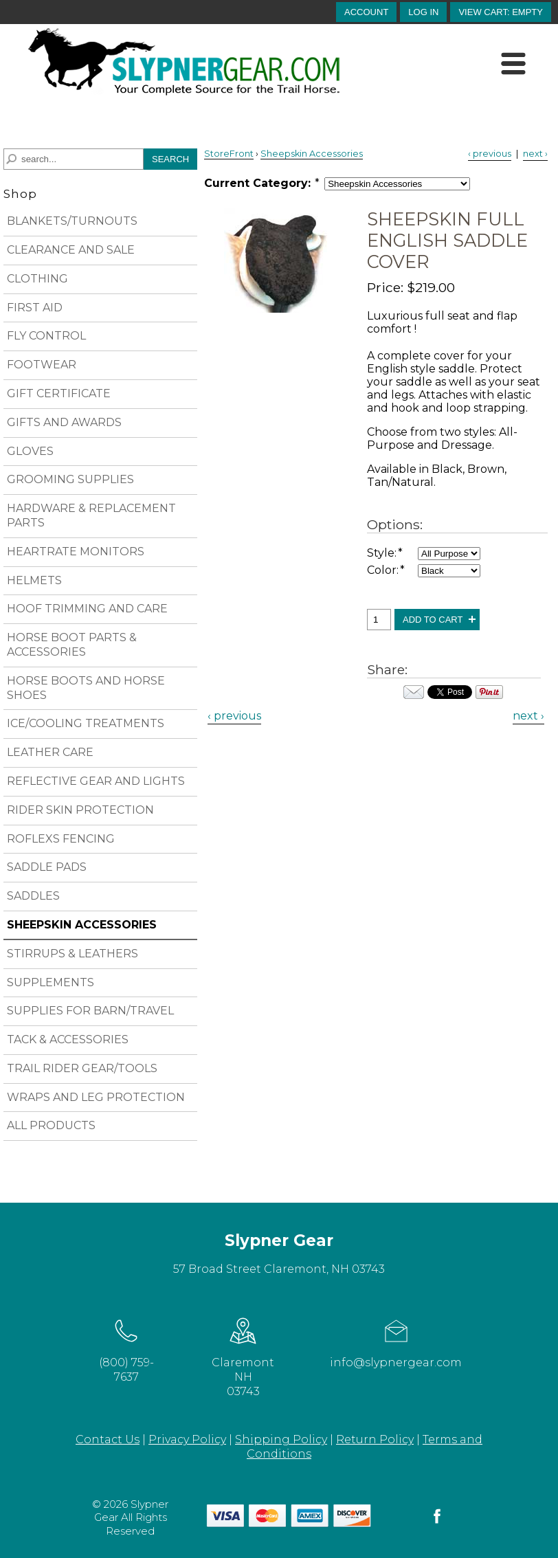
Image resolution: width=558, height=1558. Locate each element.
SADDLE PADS (47, 866)
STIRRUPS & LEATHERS (72, 953)
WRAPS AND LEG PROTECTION (96, 1097)
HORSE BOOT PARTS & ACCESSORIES (72, 644)
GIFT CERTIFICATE (59, 393)
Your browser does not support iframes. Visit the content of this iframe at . (449, 692)
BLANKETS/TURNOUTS (72, 220)
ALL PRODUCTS (51, 1125)
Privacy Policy (187, 1439)
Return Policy (375, 1439)
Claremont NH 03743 (243, 1355)
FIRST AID (35, 307)
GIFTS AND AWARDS (64, 422)
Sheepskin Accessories (311, 153)
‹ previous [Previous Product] (489, 153)
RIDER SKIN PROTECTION (80, 809)
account (366, 12)
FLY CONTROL (46, 335)
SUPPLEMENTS (50, 982)
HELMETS (34, 580)
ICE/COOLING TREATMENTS (85, 723)
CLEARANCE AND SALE (71, 249)
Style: (385, 552)
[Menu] (514, 64)
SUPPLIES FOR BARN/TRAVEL (90, 1010)
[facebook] (437, 1522)
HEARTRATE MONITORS (75, 551)
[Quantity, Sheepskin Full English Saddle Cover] (379, 619)
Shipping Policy (281, 1439)
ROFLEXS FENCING (61, 838)
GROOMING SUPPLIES (70, 479)
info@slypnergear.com (396, 1341)
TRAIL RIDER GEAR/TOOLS (82, 1068)
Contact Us (108, 1439)
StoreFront (229, 153)
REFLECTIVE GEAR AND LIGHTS (96, 781)
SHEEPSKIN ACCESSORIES (82, 924)
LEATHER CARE (50, 752)
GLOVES (30, 451)
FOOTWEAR (41, 364)
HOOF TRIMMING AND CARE (87, 608)
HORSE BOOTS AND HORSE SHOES (86, 688)
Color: (386, 570)
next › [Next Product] (535, 153)
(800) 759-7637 (126, 1348)
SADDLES (33, 895)
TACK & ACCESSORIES (68, 1039)
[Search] (73, 159)
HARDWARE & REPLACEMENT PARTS (91, 515)
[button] (500, 12)
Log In (423, 12)
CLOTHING (37, 278)
